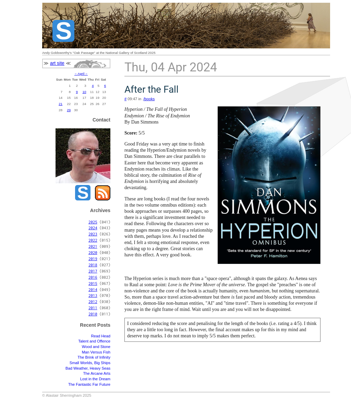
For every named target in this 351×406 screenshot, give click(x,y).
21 (60, 104)
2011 (92, 307)
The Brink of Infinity (93, 357)
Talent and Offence (94, 341)
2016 (92, 277)
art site (57, 63)
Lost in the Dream (95, 379)
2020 (92, 252)
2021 (92, 246)
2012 (92, 301)
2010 (92, 314)
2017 (92, 271)
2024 (92, 227)
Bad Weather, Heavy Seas (87, 368)
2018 (92, 265)
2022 (92, 240)
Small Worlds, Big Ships (90, 363)
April (81, 74)
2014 (92, 289)
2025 (92, 222)
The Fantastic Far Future (89, 384)
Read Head (100, 336)
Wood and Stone (96, 347)
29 (69, 110)
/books (149, 99)
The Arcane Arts (96, 373)
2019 (92, 258)
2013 (92, 295)
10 (84, 92)
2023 (92, 234)
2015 (92, 283)
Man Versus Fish (96, 352)
